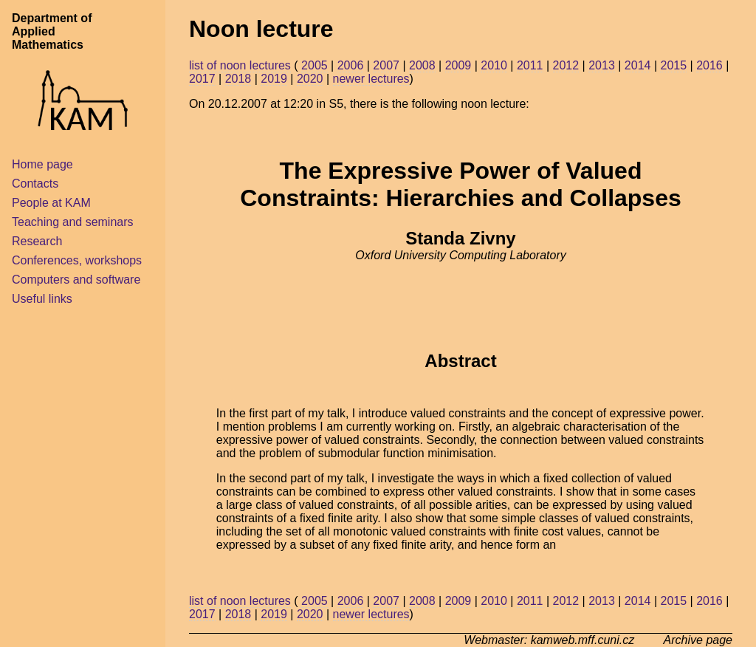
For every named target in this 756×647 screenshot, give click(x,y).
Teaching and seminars (73, 222)
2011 (530, 65)
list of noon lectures (240, 65)
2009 (458, 65)
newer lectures (371, 78)
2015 (673, 65)
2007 (386, 65)
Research (37, 241)
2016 (709, 65)
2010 (494, 65)
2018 (238, 78)
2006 (350, 65)
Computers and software (76, 279)
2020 (310, 78)
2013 (601, 65)
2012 (566, 65)
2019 (274, 78)
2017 (202, 78)
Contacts (35, 183)
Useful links (42, 298)
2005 (314, 65)
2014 (638, 65)
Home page (42, 164)
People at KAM (51, 202)
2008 (422, 65)
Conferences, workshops (77, 260)
